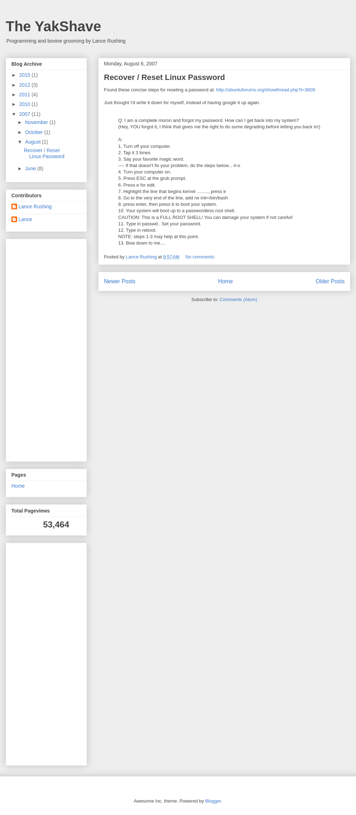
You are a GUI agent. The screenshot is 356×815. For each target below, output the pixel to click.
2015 (25, 75)
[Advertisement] (32, 348)
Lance (25, 219)
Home (225, 281)
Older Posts (330, 281)
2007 (25, 114)
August (33, 142)
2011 (25, 94)
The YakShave (53, 26)
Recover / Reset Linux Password (164, 77)
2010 (25, 104)
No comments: (200, 256)
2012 (25, 85)
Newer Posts (119, 281)
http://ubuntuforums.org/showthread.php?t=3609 (265, 89)
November (37, 122)
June (31, 168)
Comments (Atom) (238, 299)
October (34, 132)
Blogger (213, 801)
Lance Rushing (35, 206)
